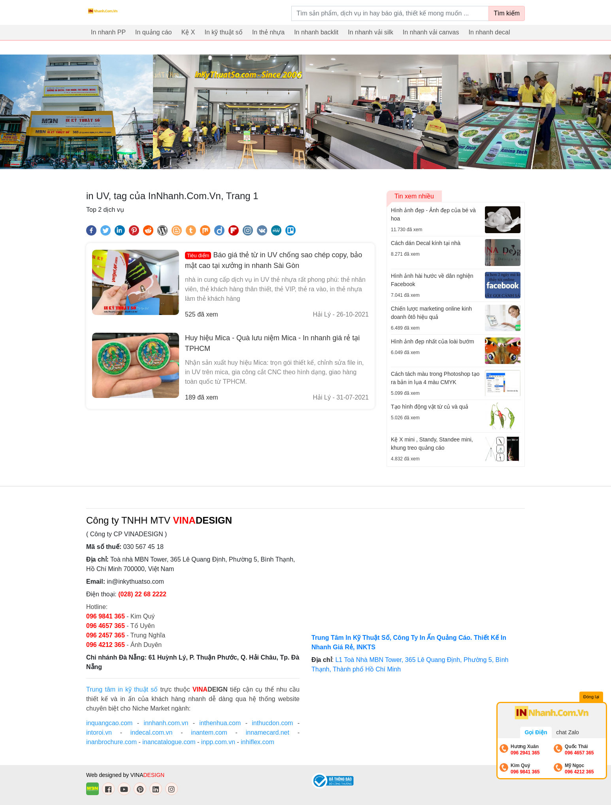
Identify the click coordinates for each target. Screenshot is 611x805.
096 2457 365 (105, 635)
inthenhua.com (220, 723)
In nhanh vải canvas (431, 32)
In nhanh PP (108, 32)
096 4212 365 (105, 644)
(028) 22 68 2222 (142, 594)
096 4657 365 (106, 625)
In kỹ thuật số (224, 32)
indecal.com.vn (151, 732)
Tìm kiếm (507, 13)
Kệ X (188, 32)
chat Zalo (567, 732)
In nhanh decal (489, 32)
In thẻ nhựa (268, 32)
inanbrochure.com (111, 742)
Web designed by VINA (125, 775)
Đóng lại (591, 696)
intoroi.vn (99, 732)
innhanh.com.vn (165, 723)
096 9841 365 (106, 616)
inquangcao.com (109, 723)
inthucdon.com (272, 723)
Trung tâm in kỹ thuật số (122, 689)
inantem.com (209, 732)
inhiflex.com (257, 742)
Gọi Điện (535, 732)
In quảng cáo (153, 32)
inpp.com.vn (218, 742)
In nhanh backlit (316, 32)
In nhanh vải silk (370, 32)
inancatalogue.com (168, 742)
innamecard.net (267, 732)
